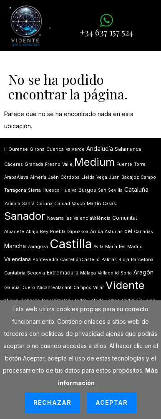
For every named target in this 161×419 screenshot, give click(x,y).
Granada (34, 164)
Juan (114, 177)
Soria (126, 273)
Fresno (52, 164)
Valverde (75, 149)
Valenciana (17, 259)
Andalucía (99, 148)
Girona (37, 149)
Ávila (98, 246)
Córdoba (70, 177)
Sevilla (115, 190)
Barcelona (142, 259)
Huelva (69, 190)
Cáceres (13, 164)
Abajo (32, 231)
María (111, 246)
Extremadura (62, 272)
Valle (67, 164)
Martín (94, 203)
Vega (101, 177)
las (68, 218)
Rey (44, 231)
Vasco (78, 203)
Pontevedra (45, 259)
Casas (109, 203)
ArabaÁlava (16, 177)
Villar (98, 287)
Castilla (71, 243)
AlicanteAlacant (54, 287)
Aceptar (112, 402)
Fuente (124, 164)
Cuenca (55, 149)
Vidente (125, 285)
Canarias (143, 231)
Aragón (143, 272)
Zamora (12, 203)
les (122, 246)
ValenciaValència (92, 218)
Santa (28, 203)
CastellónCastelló (80, 259)
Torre (140, 164)
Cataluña (136, 189)
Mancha (15, 245)
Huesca (51, 190)
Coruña (44, 203)
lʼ (5, 149)
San (102, 190)
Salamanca (128, 149)
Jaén (53, 177)
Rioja (123, 259)
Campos (82, 287)
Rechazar (52, 402)
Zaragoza (38, 246)
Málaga (88, 273)
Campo (148, 177)
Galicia (12, 287)
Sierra (34, 190)
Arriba (96, 231)
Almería (38, 177)
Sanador (24, 215)
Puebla (57, 231)
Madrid (135, 246)
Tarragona (15, 190)
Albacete (14, 231)
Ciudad (62, 203)
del (128, 231)
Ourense (18, 149)
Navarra (55, 218)
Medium (94, 161)
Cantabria (14, 273)
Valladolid (108, 273)
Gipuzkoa (77, 231)
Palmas (109, 259)
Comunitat (124, 218)
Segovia (36, 273)
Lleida (88, 177)
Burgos (87, 190)
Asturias (114, 231)
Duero (28, 287)
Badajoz (130, 177)
